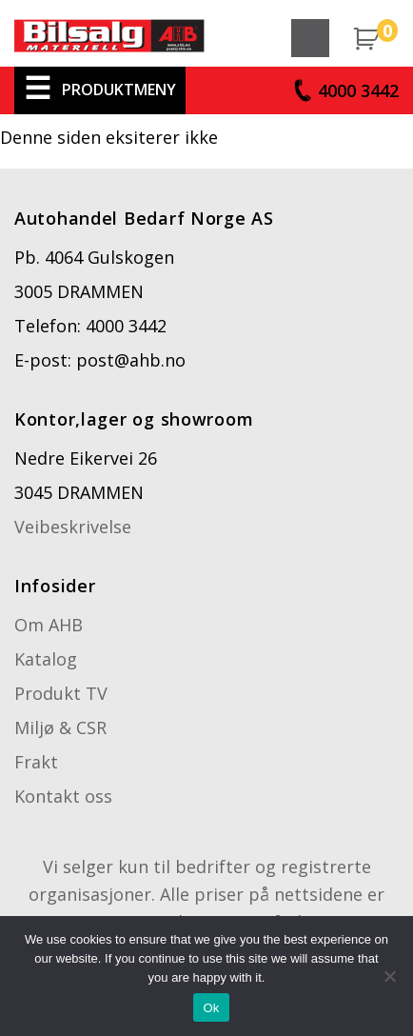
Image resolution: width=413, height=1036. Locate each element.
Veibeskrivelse (72, 526)
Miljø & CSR (60, 727)
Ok (211, 1008)
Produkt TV (61, 693)
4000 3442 (358, 90)
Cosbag (109, 43)
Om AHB (48, 624)
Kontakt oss (63, 796)
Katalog (45, 659)
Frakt (36, 761)
